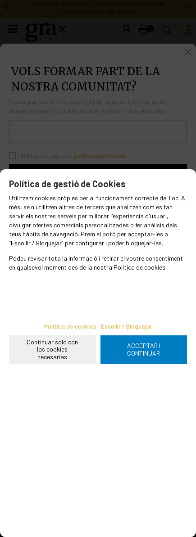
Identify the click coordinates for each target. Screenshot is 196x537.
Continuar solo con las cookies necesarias (52, 349)
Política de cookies (70, 326)
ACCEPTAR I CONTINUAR (143, 349)
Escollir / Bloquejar (126, 326)
